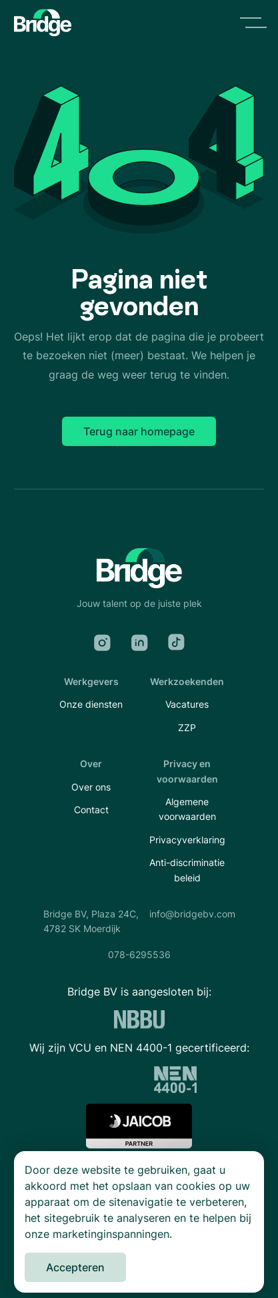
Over (91, 763)
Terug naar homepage (139, 431)
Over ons (91, 787)
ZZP (187, 727)
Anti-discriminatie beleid (187, 870)
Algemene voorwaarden (187, 809)
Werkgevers (91, 681)
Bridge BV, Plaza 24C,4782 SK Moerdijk (91, 921)
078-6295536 (139, 954)
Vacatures (187, 704)
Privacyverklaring (187, 839)
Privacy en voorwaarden (187, 771)
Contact (91, 809)
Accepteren (75, 1267)
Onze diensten (91, 704)
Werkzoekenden (187, 681)
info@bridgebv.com (192, 913)
